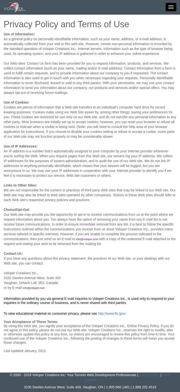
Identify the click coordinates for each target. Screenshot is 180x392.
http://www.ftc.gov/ (112, 313)
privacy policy (149, 375)
